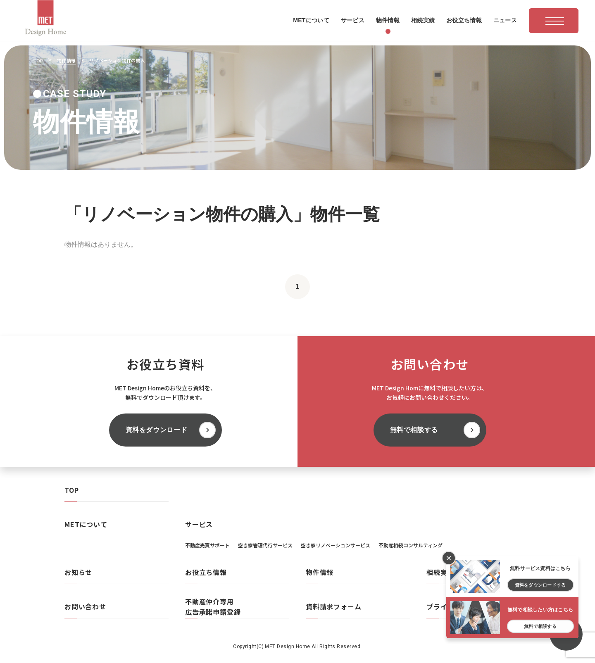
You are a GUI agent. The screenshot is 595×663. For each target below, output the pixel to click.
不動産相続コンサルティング (410, 545)
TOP (71, 490)
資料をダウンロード (157, 429)
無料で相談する (414, 429)
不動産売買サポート (207, 545)
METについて (85, 524)
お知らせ (78, 572)
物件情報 (319, 572)
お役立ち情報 (206, 572)
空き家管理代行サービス (265, 545)
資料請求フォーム (333, 606)
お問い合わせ (85, 606)
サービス (199, 524)
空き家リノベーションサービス (335, 545)
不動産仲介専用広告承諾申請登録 (212, 606)
